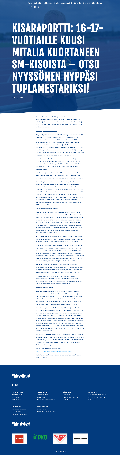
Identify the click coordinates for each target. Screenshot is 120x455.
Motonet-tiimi (77, 3)
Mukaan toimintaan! (97, 3)
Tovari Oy (63, 451)
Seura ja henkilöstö (66, 3)
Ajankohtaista (37, 3)
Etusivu (30, 3)
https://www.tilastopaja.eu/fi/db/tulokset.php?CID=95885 (54, 351)
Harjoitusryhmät (48, 3)
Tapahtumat (86, 3)
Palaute (30, 7)
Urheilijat (56, 3)
